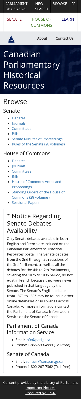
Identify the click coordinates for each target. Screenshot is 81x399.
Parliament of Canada (16, 6)
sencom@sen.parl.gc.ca (44, 361)
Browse (60, 3)
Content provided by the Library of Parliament (40, 382)
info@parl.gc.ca (38, 339)
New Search (41, 6)
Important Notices (41, 387)
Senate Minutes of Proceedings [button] (37, 139)
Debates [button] (18, 118)
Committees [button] (21, 128)
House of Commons (41, 22)
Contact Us (64, 38)
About (42, 38)
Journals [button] (18, 123)
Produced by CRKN (40, 393)
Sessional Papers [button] (26, 202)
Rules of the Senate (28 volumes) (38, 144)
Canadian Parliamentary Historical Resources (31, 69)
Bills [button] (15, 133)
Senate (14, 19)
